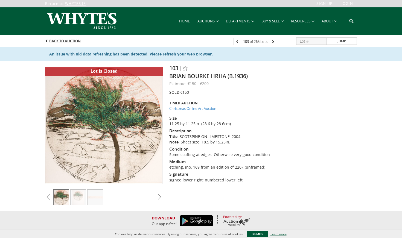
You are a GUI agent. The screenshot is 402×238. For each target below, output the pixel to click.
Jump (341, 41)
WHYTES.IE (75, 3)
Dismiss (257, 234)
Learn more (278, 234)
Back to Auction (65, 41)
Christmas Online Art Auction (192, 108)
